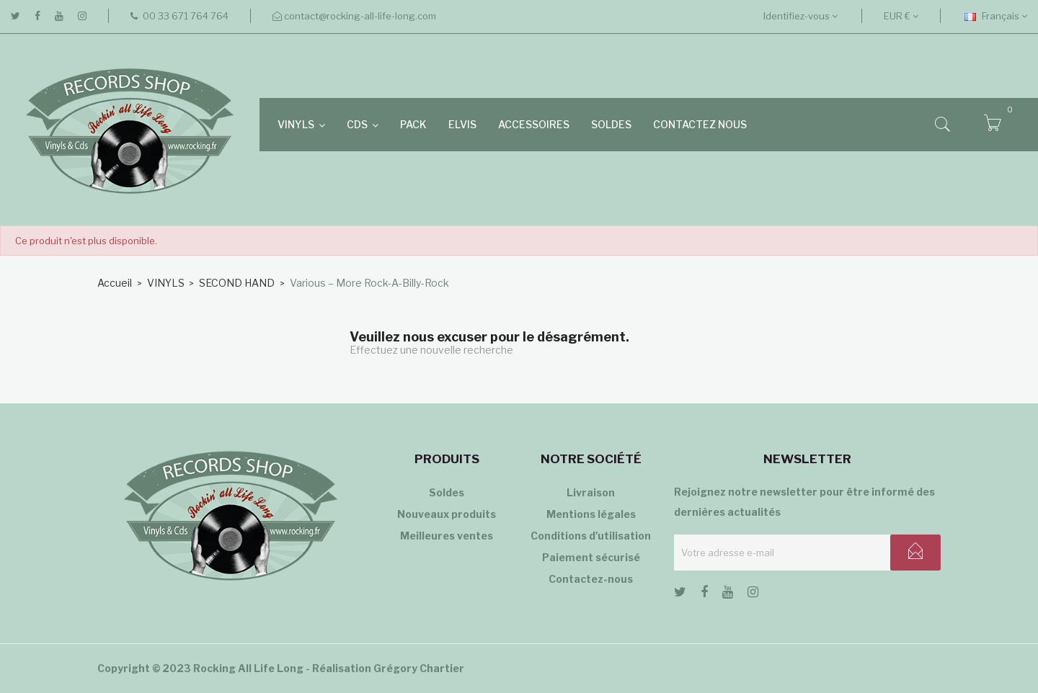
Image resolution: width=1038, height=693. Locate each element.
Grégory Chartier (418, 668)
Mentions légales (591, 514)
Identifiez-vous (800, 16)
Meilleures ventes (446, 535)
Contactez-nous (591, 579)
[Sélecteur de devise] (901, 16)
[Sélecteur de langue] (995, 16)
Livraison (591, 492)
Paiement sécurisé (591, 557)
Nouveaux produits (446, 514)
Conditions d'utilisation (591, 535)
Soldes (446, 492)
